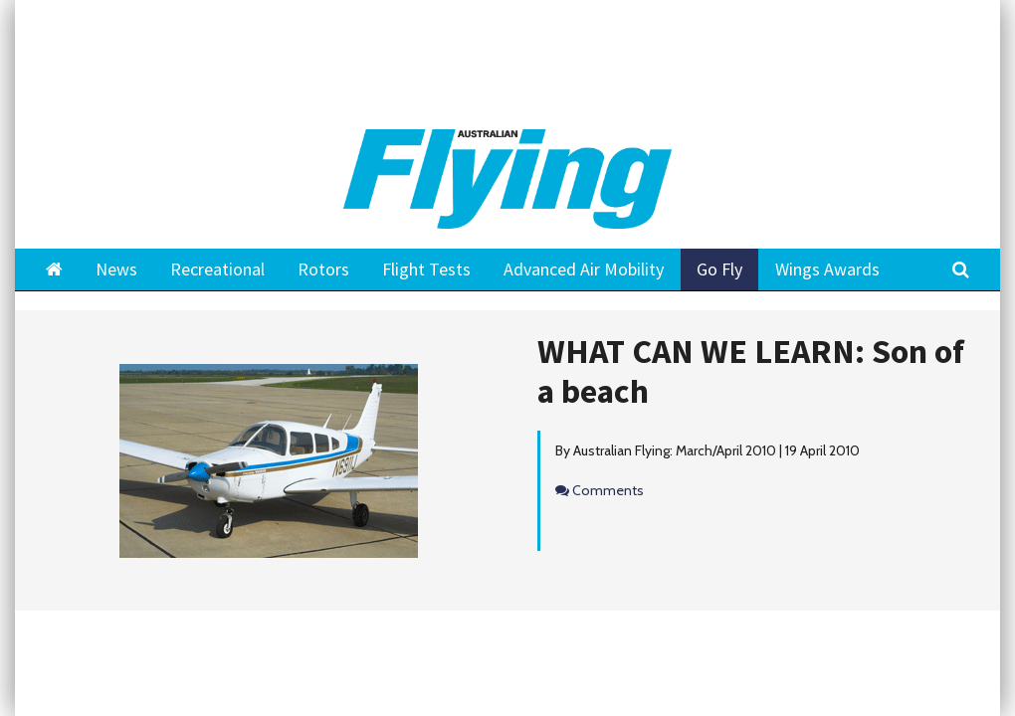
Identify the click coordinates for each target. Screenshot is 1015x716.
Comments (608, 490)
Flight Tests (426, 269)
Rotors (323, 269)
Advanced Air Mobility (584, 269)
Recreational (217, 269)
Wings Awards (827, 269)
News (116, 269)
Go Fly (719, 269)
